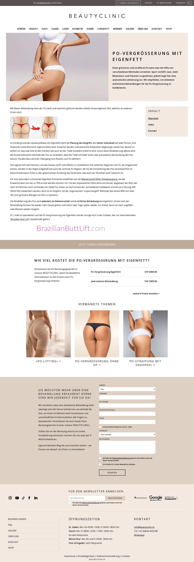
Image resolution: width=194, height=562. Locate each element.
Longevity (103, 28)
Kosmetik (77, 28)
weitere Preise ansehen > (146, 293)
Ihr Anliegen (104, 439)
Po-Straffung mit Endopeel (145, 363)
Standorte (180, 3)
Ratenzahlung (43, 3)
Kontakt (148, 3)
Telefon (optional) (107, 410)
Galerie (130, 28)
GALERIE (12, 530)
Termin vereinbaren (129, 3)
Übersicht (153, 118)
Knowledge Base (86, 556)
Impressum (69, 556)
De (189, 3)
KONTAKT (13, 542)
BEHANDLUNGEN (17, 519)
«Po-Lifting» (47, 361)
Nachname (103, 402)
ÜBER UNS (13, 536)
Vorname (103, 393)
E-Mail (101, 418)
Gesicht (33, 28)
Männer (117, 28)
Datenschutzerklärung (121, 458)
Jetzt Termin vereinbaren (97, 244)
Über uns (143, 28)
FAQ (10, 524)
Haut (45, 28)
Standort (103, 431)
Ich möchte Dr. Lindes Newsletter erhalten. (117, 464)
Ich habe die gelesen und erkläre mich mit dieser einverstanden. (125, 459)
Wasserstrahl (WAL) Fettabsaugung (99, 179)
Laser (65, 28)
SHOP (11, 547)
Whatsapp (139, 535)
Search (177, 29)
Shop (169, 28)
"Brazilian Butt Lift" (20, 219)
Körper (21, 28)
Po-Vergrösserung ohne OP (97, 363)
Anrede (102, 385)
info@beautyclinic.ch (144, 527)
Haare (55, 28)
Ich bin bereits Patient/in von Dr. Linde (115, 427)
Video (151, 124)
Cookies (126, 556)
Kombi (90, 28)
